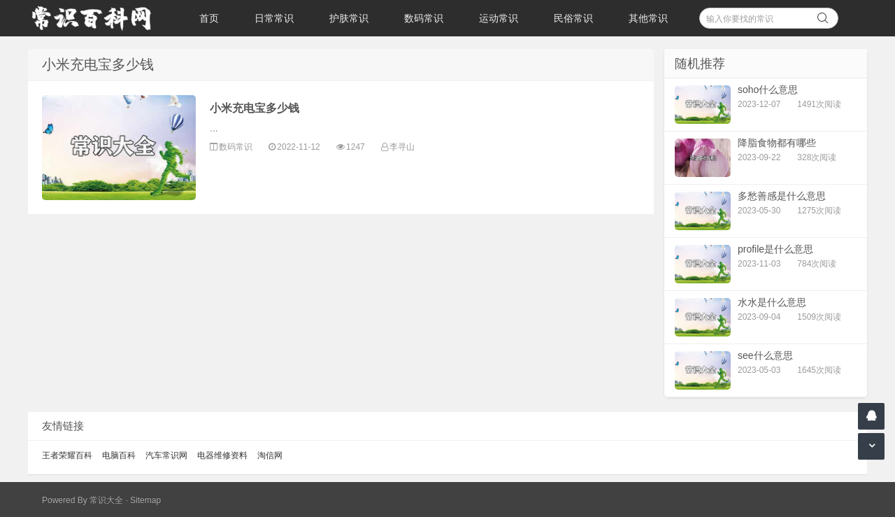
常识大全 (106, 500)
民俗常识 (573, 18)
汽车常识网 (166, 455)
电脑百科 (119, 455)
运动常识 (498, 18)
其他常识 (648, 18)
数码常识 (423, 18)
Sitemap (145, 500)
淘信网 (269, 455)
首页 (209, 18)
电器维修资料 (222, 455)
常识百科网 (98, 18)
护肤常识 (348, 18)
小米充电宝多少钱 (254, 108)
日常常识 (274, 18)
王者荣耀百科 (67, 455)
